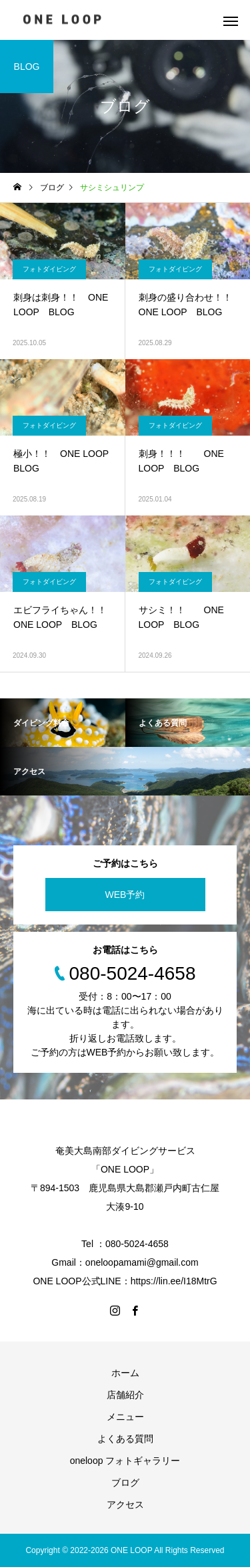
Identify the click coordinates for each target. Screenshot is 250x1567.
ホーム (125, 1372)
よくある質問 (125, 1438)
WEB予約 (125, 894)
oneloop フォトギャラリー (125, 1460)
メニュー (125, 1416)
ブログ (125, 1482)
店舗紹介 (125, 1394)
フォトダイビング (49, 269)
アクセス (125, 1504)
